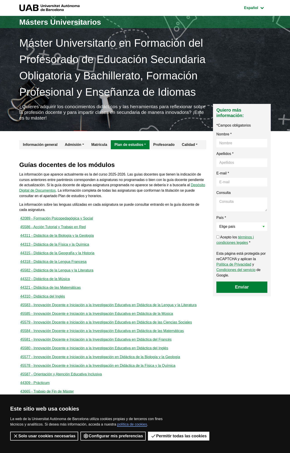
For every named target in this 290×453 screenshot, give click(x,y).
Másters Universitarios (63, 22)
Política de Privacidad (233, 265)
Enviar (242, 287)
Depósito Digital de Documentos (64, 192)
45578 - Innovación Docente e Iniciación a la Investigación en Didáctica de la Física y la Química (97, 371)
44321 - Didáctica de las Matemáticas (50, 291)
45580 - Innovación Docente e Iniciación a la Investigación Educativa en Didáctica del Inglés (94, 353)
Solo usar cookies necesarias (44, 436)
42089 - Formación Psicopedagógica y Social (56, 220)
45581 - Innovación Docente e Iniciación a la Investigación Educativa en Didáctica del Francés (96, 344)
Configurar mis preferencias (113, 436)
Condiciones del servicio (236, 270)
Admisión (73, 145)
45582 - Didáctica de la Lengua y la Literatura (56, 273)
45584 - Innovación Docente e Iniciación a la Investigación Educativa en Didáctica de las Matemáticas (102, 335)
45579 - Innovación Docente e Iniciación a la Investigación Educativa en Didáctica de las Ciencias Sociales (106, 326)
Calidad (188, 145)
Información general (40, 145)
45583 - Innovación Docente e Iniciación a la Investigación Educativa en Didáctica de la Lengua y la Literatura (108, 309)
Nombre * (224, 135)
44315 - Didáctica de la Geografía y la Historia (57, 256)
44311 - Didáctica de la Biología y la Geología (57, 238)
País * (221, 218)
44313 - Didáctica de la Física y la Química (54, 247)
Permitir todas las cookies (179, 436)
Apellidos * (225, 154)
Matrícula (99, 145)
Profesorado (163, 145)
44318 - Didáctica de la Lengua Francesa (53, 265)
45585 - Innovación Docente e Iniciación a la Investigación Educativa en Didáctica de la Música (96, 318)
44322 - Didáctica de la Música (45, 282)
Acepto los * (235, 240)
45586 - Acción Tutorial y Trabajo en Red (53, 229)
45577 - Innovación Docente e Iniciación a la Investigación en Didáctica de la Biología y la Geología (100, 362)
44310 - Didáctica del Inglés (42, 300)
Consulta (223, 193)
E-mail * (222, 174)
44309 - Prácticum (35, 388)
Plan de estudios (128, 145)
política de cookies (132, 424)
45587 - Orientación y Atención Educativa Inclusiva (61, 380)
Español (257, 7)
